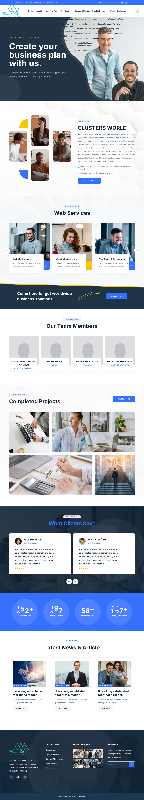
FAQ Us (111, 2)
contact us (116, 296)
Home (30, 11)
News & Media (51, 763)
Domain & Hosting (82, 11)
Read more (20, 709)
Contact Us (121, 11)
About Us (102, 2)
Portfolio (111, 11)
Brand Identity (51, 768)
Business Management (54, 759)
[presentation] (7, 250)
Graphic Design (98, 11)
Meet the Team (52, 11)
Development (51, 750)
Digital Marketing (52, 754)
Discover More (89, 181)
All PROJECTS (124, 399)
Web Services (67, 11)
